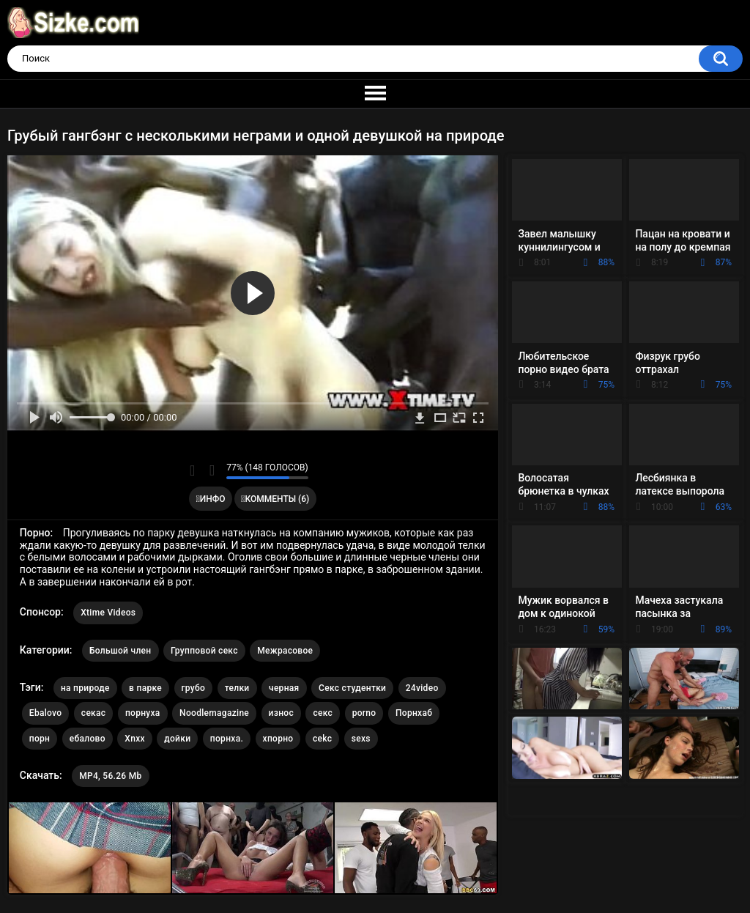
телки (237, 688)
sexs (361, 738)
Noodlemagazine (214, 713)
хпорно (278, 738)
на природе (85, 688)
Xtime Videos (108, 612)
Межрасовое (285, 651)
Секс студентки (352, 688)
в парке (145, 688)
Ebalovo (45, 713)
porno (364, 713)
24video (422, 688)
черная (284, 688)
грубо (194, 688)
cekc (322, 738)
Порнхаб (414, 713)
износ (281, 713)
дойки (177, 738)
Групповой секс (204, 651)
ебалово (87, 738)
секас (93, 713)
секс (323, 713)
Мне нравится (192, 470)
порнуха (142, 713)
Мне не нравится (211, 470)
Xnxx (135, 738)
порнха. (226, 738)
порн (39, 738)
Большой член (120, 651)
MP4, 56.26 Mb (110, 776)
